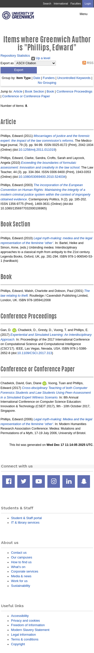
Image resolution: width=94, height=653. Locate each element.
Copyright (18, 644)
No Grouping (47, 83)
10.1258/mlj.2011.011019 (37, 149)
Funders (49, 78)
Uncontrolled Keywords (73, 78)
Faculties (75, 3)
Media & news (21, 576)
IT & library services (25, 522)
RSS (87, 63)
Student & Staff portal (26, 518)
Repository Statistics (15, 55)
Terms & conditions (24, 639)
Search (47, 3)
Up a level (40, 58)
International (61, 3)
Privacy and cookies (25, 620)
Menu (83, 14)
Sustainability (20, 586)
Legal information (23, 634)
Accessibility (20, 616)
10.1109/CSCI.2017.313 (34, 353)
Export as (7, 63)
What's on (18, 567)
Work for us (19, 581)
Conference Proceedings (74, 91)
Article (17, 91)
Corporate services (24, 571)
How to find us (21, 562)
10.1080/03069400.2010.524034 (42, 177)
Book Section (34, 91)
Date (36, 78)
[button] (19, 70)
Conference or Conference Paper (26, 96)
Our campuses (21, 557)
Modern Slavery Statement (30, 630)
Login (88, 3)
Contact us (19, 552)
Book (50, 91)
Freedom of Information (28, 625)
